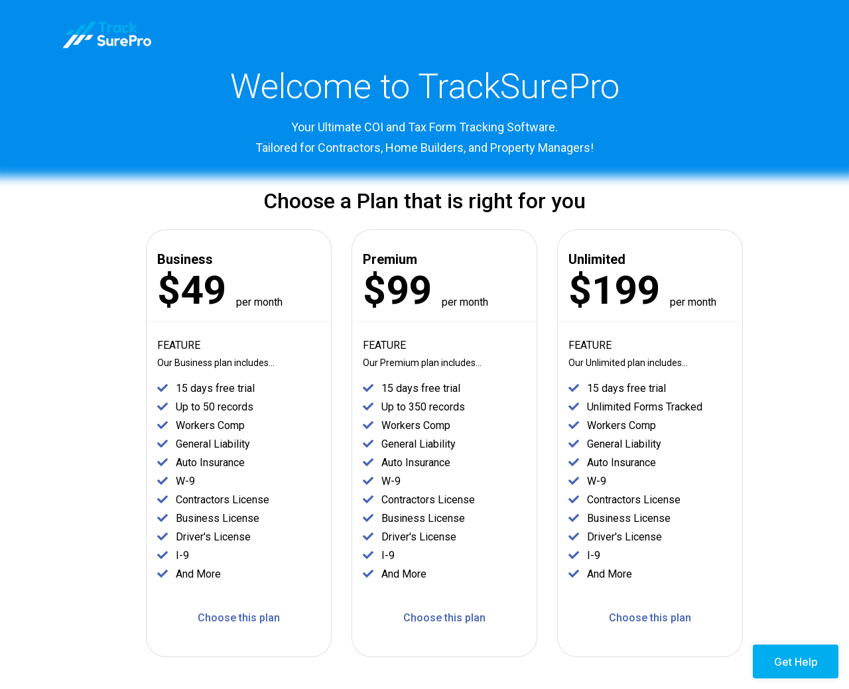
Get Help (796, 661)
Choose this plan (239, 617)
